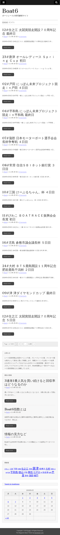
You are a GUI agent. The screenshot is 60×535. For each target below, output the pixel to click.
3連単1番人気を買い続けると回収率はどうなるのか (30, 382)
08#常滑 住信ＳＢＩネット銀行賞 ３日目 (28, 167)
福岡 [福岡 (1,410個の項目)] (50, 472)
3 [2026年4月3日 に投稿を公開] (37, 498)
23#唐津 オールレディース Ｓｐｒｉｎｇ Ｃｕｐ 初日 (28, 59)
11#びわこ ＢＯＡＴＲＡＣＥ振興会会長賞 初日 (29, 217)
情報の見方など (16, 434)
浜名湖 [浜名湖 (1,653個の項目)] (45, 472)
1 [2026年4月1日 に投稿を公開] (22, 498)
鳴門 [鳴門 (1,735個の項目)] (36, 475)
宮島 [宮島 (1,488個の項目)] (52, 469)
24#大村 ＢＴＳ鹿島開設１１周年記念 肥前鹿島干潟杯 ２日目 (29, 268)
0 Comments (22, 36)
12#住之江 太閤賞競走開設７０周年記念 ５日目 (29, 318)
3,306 (30, 344)
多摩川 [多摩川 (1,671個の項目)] (42, 469)
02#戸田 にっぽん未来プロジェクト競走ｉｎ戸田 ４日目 (30, 86)
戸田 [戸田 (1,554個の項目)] (26, 472)
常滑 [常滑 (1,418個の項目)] (8, 472)
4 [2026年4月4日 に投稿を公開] (44, 498)
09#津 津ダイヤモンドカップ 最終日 (29, 293)
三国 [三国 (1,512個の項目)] (11, 469)
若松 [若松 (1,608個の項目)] (27, 475)
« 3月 (7, 518)
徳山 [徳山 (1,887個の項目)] (21, 472)
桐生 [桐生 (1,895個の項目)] (30, 472)
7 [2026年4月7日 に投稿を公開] (15, 502)
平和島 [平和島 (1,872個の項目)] (14, 472)
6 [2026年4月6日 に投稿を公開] (8, 502)
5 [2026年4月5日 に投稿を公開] (51, 498)
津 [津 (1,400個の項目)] (41, 472)
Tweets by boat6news (12, 484)
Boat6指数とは (15, 409)
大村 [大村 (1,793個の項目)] (48, 468)
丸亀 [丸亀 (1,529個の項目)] (19, 469)
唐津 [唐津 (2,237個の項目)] (35, 468)
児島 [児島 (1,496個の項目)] (30, 469)
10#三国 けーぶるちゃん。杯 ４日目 (28, 192)
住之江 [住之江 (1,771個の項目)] (24, 468)
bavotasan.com (39, 533)
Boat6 (10, 11)
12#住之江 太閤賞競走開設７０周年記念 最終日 (29, 32)
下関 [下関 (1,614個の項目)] (15, 469)
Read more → (8, 47)
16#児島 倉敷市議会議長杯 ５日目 (26, 243)
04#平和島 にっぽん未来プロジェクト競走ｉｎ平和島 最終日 (30, 113)
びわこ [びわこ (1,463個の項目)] (7, 469)
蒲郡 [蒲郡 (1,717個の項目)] (31, 475)
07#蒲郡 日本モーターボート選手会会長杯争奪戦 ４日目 (29, 140)
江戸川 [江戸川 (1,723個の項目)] (36, 472)
